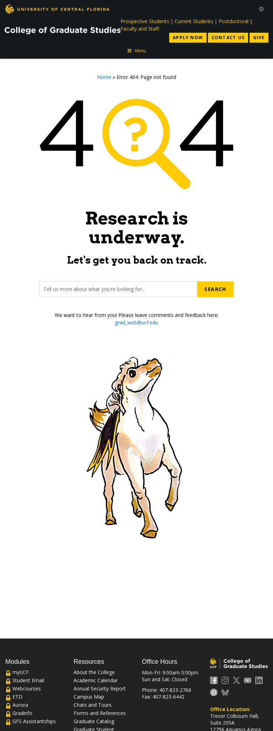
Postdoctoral (233, 21)
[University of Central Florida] (57, 8)
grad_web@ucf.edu (136, 322)
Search (215, 289)
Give (259, 38)
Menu (136, 51)
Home (104, 77)
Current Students (194, 21)
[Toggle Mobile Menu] (261, 8)
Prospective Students (145, 21)
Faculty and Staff (140, 28)
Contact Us (228, 38)
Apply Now (188, 38)
